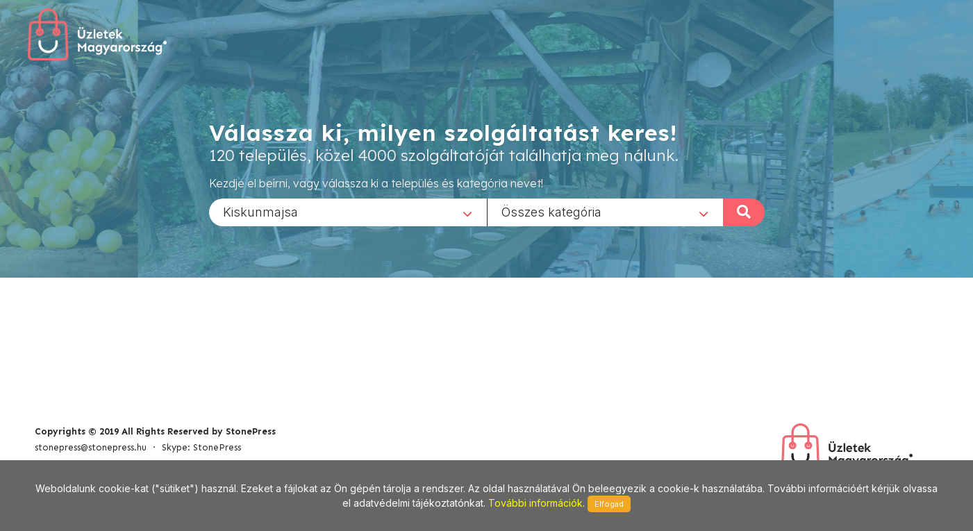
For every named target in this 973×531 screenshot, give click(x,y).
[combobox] (348, 212)
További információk (535, 503)
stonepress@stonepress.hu (91, 447)
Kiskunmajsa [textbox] (260, 211)
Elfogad (609, 504)
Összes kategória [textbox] (551, 211)
